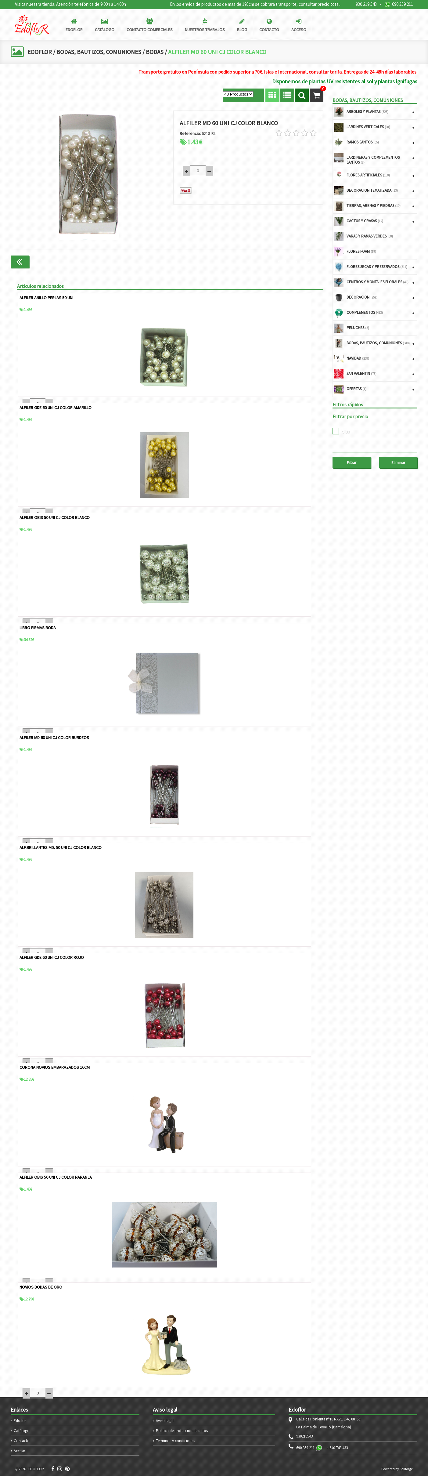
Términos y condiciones (175, 1440)
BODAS (157, 52)
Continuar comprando (297, 261)
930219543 (304, 1436)
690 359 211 (398, 4)
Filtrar (351, 462)
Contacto (22, 1440)
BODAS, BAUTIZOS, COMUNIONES (100, 52)
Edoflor (20, 1420)
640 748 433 (338, 1447)
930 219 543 (366, 4)
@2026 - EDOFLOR (29, 1469)
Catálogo (22, 1430)
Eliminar (398, 462)
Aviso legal (165, 1420)
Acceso (19, 1450)
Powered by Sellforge (397, 1469)
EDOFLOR (39, 52)
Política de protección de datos (182, 1430)
